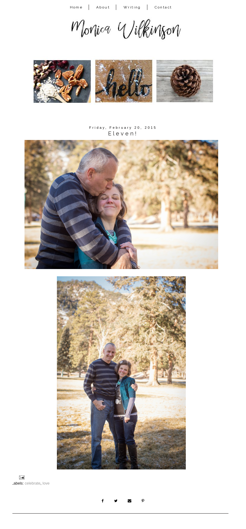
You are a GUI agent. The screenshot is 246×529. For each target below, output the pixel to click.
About (103, 7)
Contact (163, 7)
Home (76, 7)
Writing (132, 7)
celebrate (33, 483)
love (46, 483)
